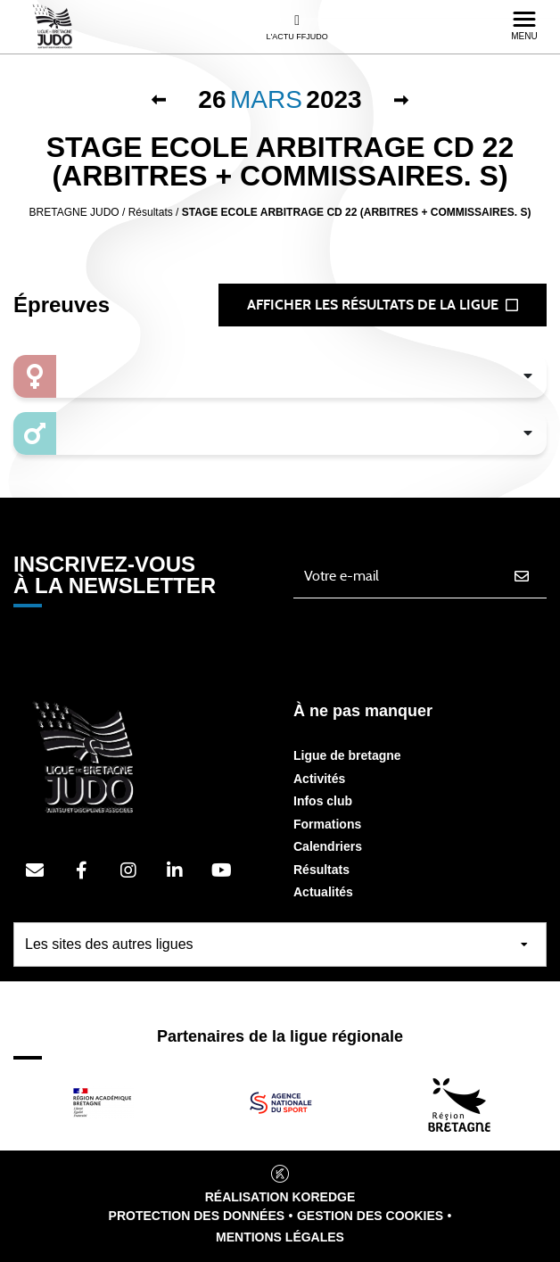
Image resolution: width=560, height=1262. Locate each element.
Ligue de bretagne (347, 755)
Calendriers (327, 846)
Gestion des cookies (370, 1215)
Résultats (321, 869)
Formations (327, 824)
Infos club (322, 801)
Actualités (323, 892)
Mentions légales (280, 1237)
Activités (319, 778)
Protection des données (197, 1215)
